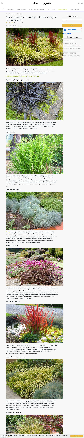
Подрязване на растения (68, 40)
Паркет (64, 45)
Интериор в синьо (67, 43)
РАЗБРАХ (76, 436)
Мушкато (70, 45)
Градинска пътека (67, 50)
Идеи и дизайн (75, 9)
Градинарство (62, 9)
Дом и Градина (66, 33)
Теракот (64, 55)
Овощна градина (77, 45)
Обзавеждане (21, 9)
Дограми (78, 48)
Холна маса (65, 53)
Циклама (70, 55)
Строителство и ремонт (36, 9)
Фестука (8, 232)
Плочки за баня (76, 50)
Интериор (11, 9)
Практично (51, 9)
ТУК (9, 436)
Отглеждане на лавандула (68, 48)
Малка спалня (73, 53)
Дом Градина (42, 3)
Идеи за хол (74, 43)
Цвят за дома (77, 55)
